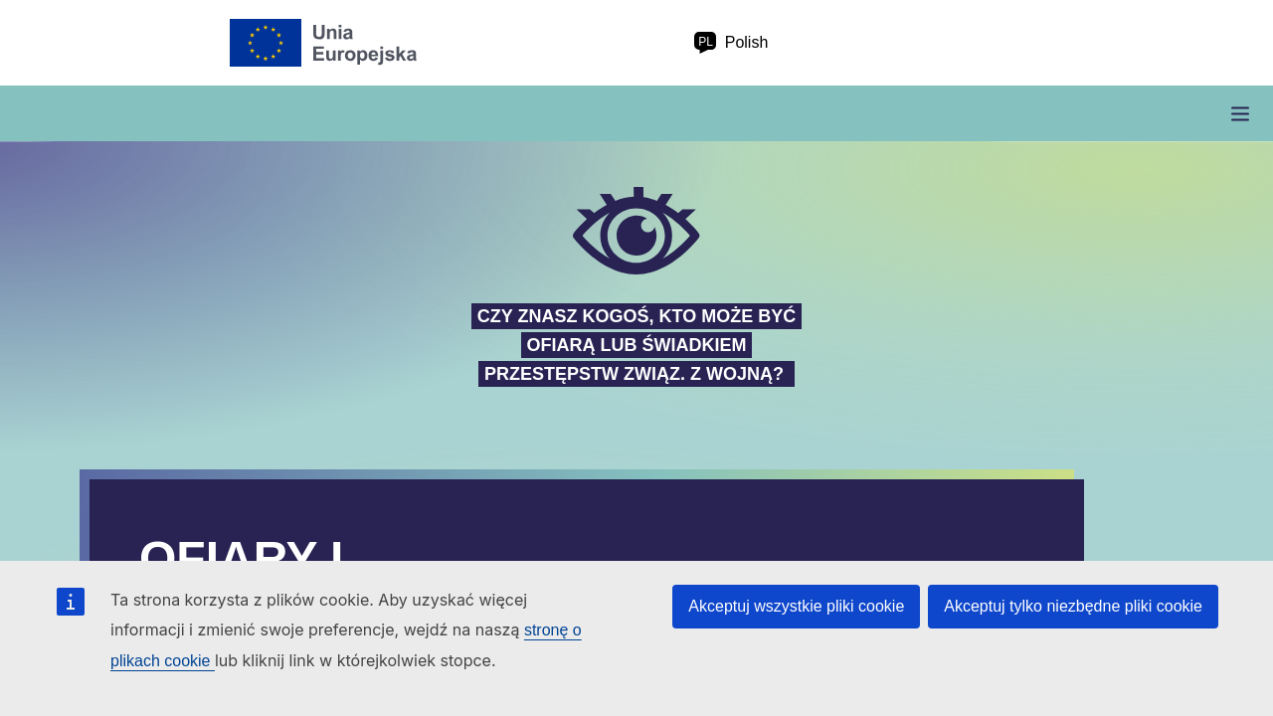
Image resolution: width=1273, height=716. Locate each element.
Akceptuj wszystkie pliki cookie (796, 606)
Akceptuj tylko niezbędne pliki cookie (1073, 606)
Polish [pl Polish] (731, 43)
